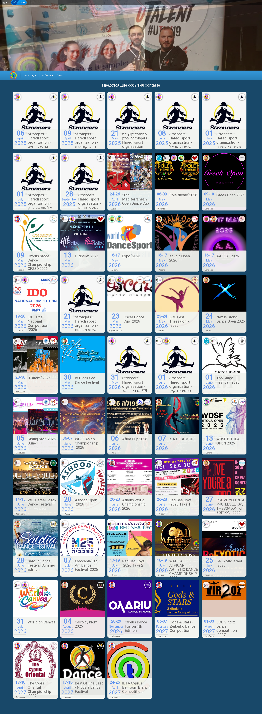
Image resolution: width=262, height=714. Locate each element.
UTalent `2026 (39, 378)
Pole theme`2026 (183, 195)
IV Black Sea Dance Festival (87, 380)
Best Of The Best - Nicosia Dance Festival (89, 687)
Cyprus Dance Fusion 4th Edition (136, 626)
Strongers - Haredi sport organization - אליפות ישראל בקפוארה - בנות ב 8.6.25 (176, 144)
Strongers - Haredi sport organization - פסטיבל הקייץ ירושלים (180, 386)
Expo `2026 (131, 256)
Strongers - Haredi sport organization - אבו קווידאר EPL (135, 384)
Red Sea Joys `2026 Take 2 (133, 563)
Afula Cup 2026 (134, 439)
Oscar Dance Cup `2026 (134, 319)
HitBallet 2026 (86, 256)
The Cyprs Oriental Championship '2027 (39, 689)
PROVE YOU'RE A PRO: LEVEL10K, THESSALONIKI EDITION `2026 (230, 506)
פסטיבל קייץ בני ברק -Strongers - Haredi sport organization (135, 140)
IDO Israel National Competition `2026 (38, 323)
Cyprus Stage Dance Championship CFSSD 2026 (39, 262)
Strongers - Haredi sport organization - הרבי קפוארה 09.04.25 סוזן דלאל (79, 144)
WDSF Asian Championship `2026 (86, 443)
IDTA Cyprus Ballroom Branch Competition (136, 687)
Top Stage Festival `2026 (227, 380)
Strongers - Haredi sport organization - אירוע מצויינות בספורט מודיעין (86, 325)
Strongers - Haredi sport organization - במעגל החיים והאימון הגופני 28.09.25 (81, 205)
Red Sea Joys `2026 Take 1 (180, 502)
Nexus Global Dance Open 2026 (230, 319)
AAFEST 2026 (227, 256)
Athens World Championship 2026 (134, 504)
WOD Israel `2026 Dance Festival (42, 502)
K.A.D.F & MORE (182, 439)
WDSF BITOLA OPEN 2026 (228, 441)
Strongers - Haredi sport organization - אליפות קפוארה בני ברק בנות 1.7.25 (222, 144)
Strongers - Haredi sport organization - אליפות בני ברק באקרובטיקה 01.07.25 (33, 205)
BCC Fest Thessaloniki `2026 (179, 321)
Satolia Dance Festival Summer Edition (41, 565)
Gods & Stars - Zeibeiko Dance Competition (182, 626)
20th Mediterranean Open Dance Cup (135, 199)
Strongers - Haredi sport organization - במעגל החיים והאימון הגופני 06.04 (32, 144)
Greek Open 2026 (230, 195)
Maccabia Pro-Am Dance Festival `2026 (87, 565)
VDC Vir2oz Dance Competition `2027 (226, 628)
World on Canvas (41, 622)
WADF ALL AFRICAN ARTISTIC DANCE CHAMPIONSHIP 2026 (183, 569)
